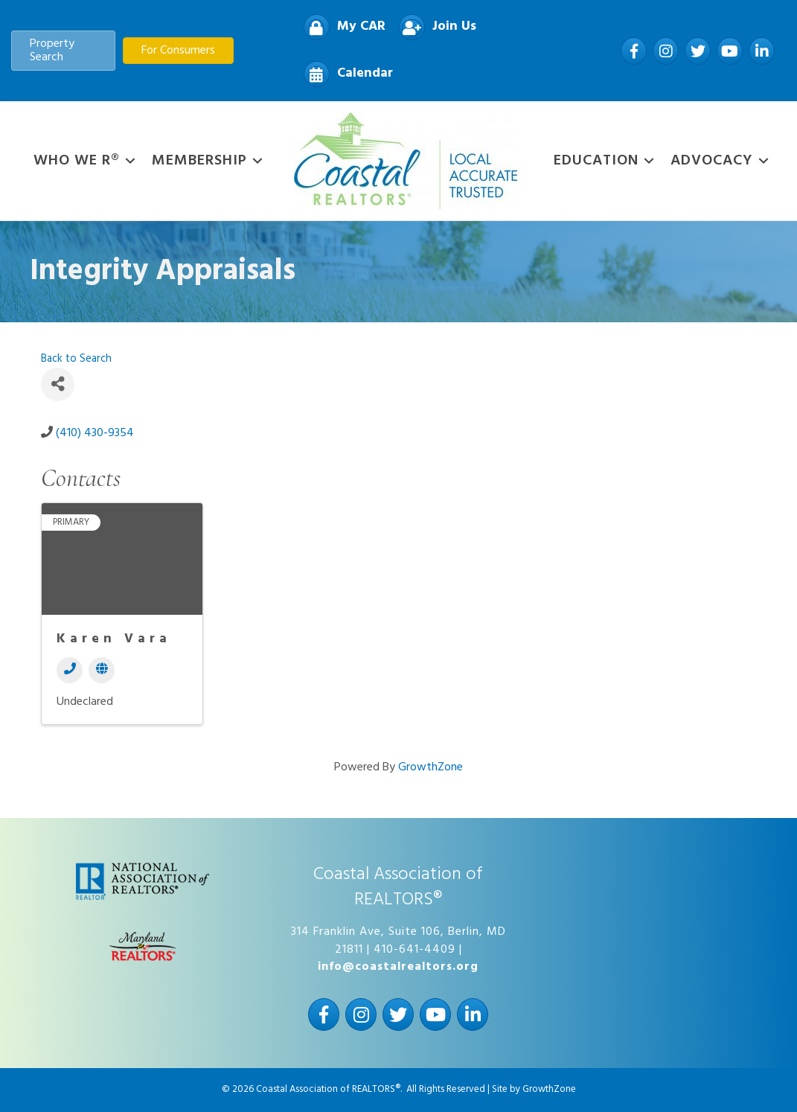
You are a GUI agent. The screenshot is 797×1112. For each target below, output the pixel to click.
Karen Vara (114, 639)
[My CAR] (340, 27)
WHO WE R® (76, 161)
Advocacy (711, 161)
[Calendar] (344, 74)
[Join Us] (433, 27)
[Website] (102, 670)
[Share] (57, 384)
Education (596, 161)
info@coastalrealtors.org (398, 967)
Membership (199, 161)
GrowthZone (430, 767)
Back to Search (76, 359)
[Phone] (70, 670)
